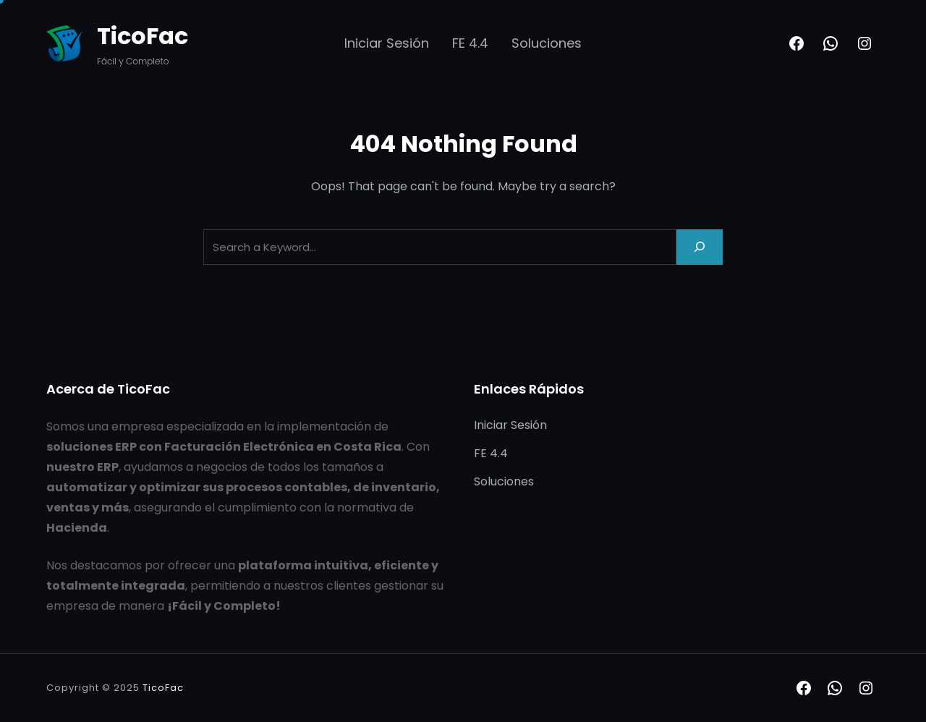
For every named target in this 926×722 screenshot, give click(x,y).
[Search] (699, 247)
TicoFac (142, 36)
